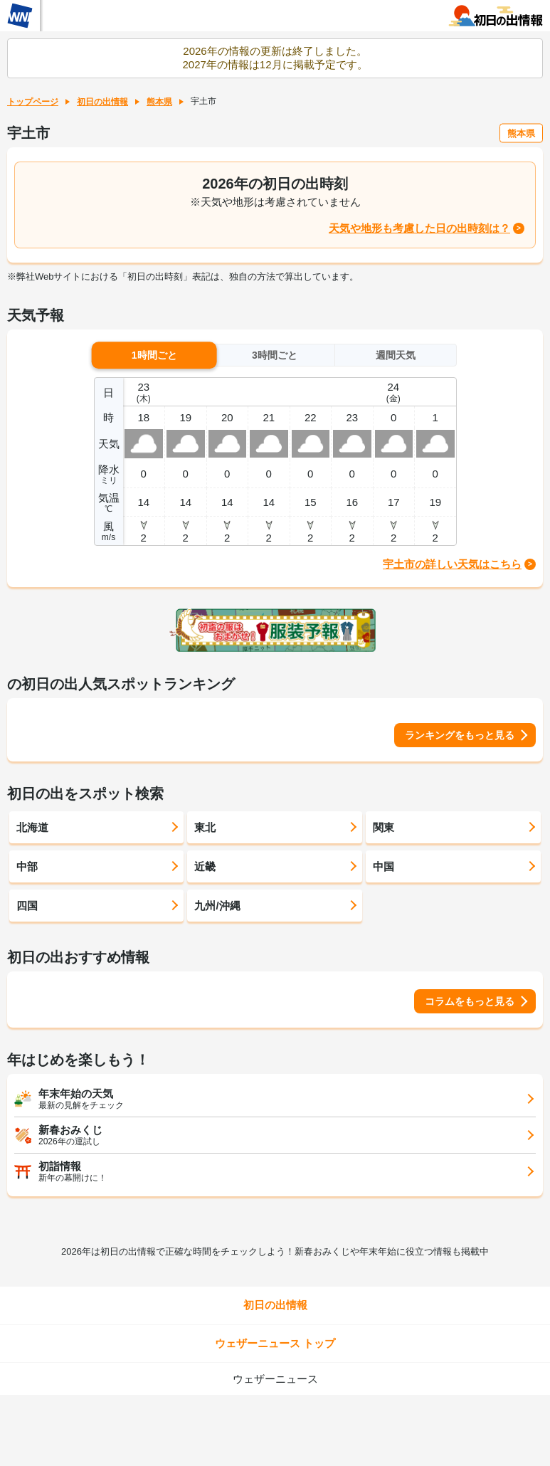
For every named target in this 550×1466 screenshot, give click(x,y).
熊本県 (159, 102)
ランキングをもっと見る (459, 735)
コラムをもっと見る (469, 1001)
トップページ (32, 102)
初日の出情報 (102, 102)
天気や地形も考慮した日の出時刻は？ (419, 228)
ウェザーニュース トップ (275, 1343)
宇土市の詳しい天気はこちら (452, 564)
